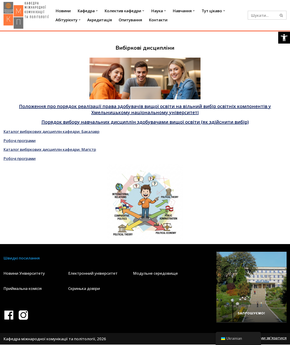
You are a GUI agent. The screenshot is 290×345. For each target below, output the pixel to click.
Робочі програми (19, 140)
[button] (284, 38)
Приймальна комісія (22, 288)
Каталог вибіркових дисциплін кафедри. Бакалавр (51, 131)
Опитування (130, 19)
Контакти (158, 19)
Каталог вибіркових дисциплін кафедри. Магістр (49, 149)
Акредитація (99, 19)
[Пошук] (262, 15)
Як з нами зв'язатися (267, 338)
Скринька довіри (84, 288)
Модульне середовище (155, 273)
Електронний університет (93, 273)
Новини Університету (24, 273)
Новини (63, 10)
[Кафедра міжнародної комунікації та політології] (26, 15)
